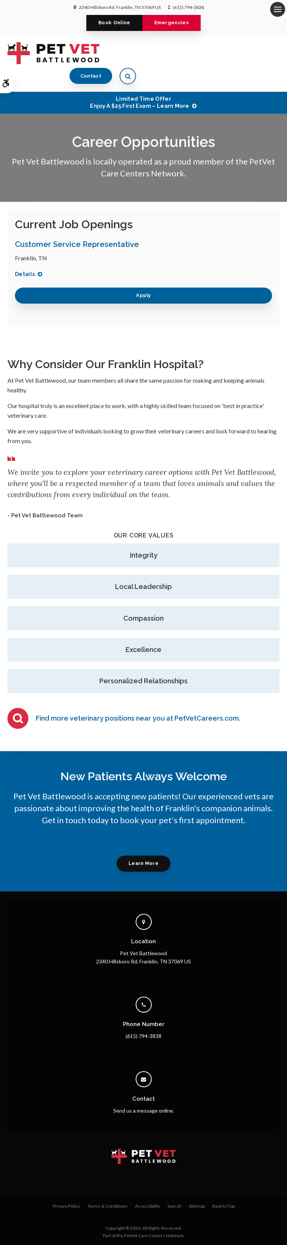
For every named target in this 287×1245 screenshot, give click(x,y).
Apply (143, 275)
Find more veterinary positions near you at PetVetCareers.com (137, 698)
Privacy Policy (66, 1186)
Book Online (114, 22)
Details (25, 254)
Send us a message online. (143, 1090)
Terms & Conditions (107, 1186)
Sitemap (197, 1186)
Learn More (143, 843)
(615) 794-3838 (188, 7)
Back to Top (223, 1186)
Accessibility (147, 1186)
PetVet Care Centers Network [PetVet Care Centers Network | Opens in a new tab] (153, 1215)
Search (174, 1186)
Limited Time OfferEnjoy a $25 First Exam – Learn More (139, 82)
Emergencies (171, 22)
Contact (234, 53)
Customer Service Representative (77, 223)
